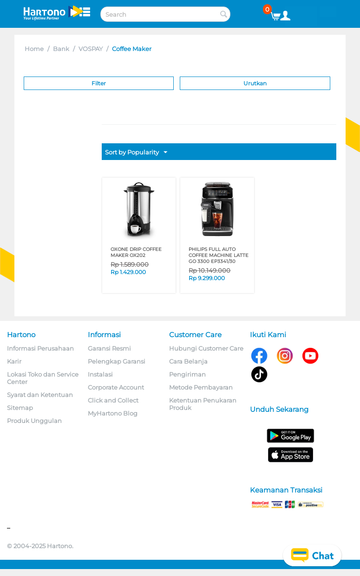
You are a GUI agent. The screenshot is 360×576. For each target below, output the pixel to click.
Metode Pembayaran (201, 387)
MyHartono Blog (112, 413)
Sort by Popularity (136, 152)
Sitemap (20, 407)
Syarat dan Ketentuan (40, 394)
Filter (99, 83)
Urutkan (255, 83)
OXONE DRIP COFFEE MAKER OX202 (136, 252)
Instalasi (100, 374)
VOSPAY (91, 48)
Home (34, 48)
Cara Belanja (188, 361)
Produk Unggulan (34, 420)
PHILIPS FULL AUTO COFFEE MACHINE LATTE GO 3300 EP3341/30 (219, 255)
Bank (61, 48)
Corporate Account (116, 387)
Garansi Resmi (109, 348)
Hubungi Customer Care (206, 348)
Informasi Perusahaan (40, 348)
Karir (14, 361)
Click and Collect (113, 400)
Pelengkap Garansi (116, 361)
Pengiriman (187, 374)
